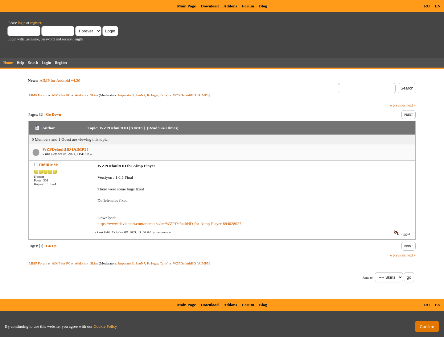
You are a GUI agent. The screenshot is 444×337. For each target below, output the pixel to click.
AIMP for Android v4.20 (59, 80)
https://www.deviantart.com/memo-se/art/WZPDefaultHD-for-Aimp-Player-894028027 (169, 223)
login (22, 23)
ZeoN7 (140, 95)
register (35, 23)
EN (438, 6)
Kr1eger (152, 95)
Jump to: (368, 277)
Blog (263, 6)
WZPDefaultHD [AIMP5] (65, 149)
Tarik (163, 95)
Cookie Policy (105, 326)
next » (411, 105)
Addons (230, 6)
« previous (397, 105)
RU (427, 6)
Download (210, 6)
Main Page (186, 6)
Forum (248, 6)
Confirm (427, 326)
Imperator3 (126, 95)
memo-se (48, 164)
